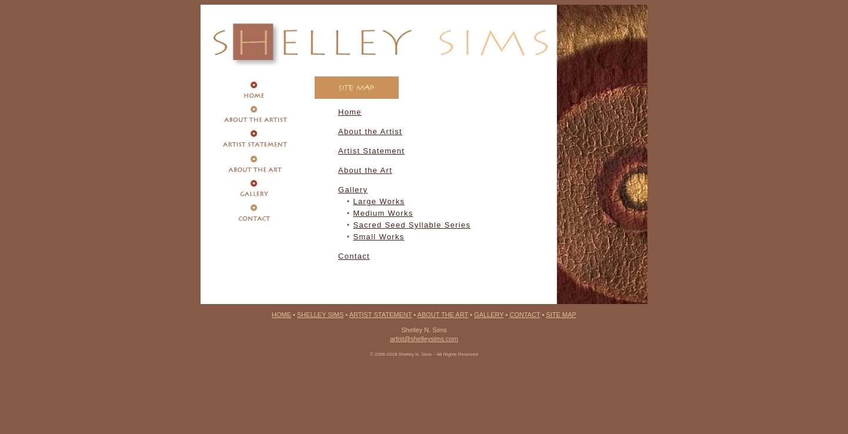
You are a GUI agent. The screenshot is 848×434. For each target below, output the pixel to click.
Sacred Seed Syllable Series (412, 225)
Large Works (379, 201)
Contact (354, 256)
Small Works (379, 236)
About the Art (365, 170)
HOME (281, 314)
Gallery (353, 189)
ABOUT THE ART (443, 314)
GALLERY (488, 314)
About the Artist (370, 131)
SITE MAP (561, 314)
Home (350, 112)
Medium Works (383, 213)
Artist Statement (371, 150)
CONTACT (524, 314)
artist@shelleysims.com (424, 338)
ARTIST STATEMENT (380, 314)
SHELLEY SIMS (320, 314)
